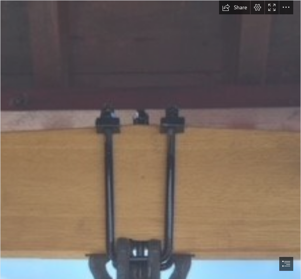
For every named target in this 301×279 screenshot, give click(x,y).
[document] (150, 139)
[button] (234, 7)
